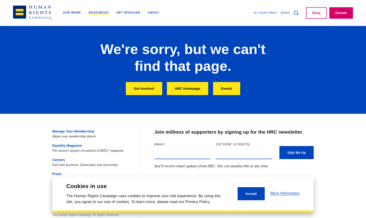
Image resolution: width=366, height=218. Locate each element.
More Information (285, 193)
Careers (58, 160)
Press (57, 174)
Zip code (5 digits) (242, 144)
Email (169, 144)
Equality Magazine (67, 145)
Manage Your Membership (73, 131)
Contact (58, 188)
